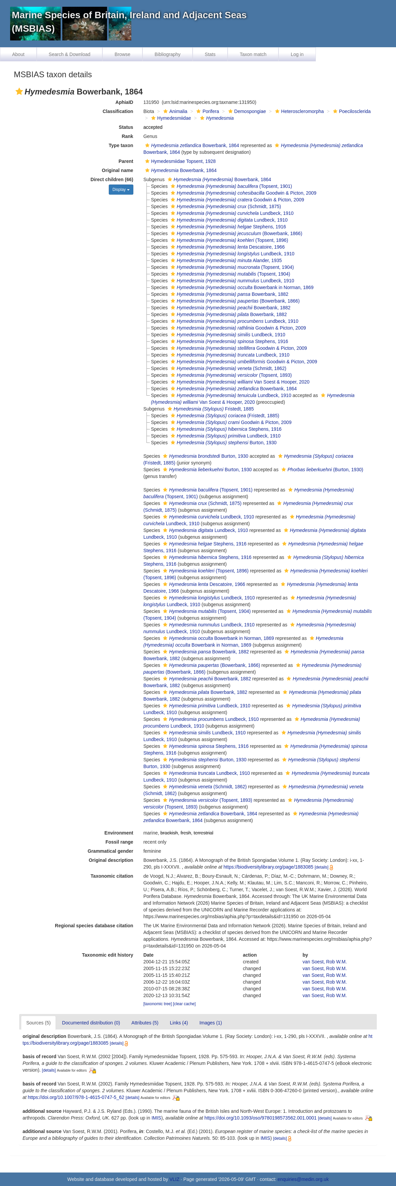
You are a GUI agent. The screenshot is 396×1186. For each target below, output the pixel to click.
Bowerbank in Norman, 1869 (241, 287)
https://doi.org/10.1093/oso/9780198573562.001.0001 (260, 1118)
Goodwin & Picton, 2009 (243, 193)
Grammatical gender (110, 851)
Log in (297, 54)
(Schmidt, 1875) (225, 206)
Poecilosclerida (351, 111)
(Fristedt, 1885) (224, 415)
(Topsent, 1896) (228, 240)
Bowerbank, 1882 (229, 294)
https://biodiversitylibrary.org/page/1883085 (269, 867)
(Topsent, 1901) (230, 186)
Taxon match (253, 54)
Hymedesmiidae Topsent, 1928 (179, 161)
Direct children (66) (112, 179)
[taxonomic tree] (157, 1003)
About (18, 54)
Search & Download (70, 54)
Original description (111, 860)
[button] (19, 91)
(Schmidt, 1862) (227, 368)
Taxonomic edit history (107, 955)
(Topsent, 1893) (230, 375)
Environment (118, 833)
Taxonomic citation (112, 876)
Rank (127, 136)
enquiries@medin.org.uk (303, 1179)
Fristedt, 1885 (210, 409)
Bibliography (167, 54)
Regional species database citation (94, 925)
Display (121, 189)
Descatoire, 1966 (227, 247)
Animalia (175, 111)
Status (126, 127)
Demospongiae (246, 111)
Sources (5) (38, 1022)
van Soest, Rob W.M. (325, 961)
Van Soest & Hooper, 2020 (239, 382)
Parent (126, 161)
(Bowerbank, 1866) (235, 233)
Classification (118, 111)
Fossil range (119, 842)
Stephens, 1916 (227, 226)
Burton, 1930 (222, 442)
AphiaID (124, 102)
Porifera (207, 111)
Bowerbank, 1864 (191, 145)
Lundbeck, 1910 (231, 213)
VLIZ (174, 1179)
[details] (321, 867)
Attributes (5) (144, 1022)
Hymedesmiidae (170, 118)
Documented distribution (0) (91, 1022)
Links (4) (179, 1022)
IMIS (156, 1118)
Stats (210, 54)
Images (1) (210, 1022)
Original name (117, 170)
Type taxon (121, 145)
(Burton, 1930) (321, 469)
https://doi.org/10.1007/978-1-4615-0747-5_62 (76, 1097)
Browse (122, 54)
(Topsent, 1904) (231, 267)
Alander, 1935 (225, 260)
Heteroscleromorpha (298, 111)
